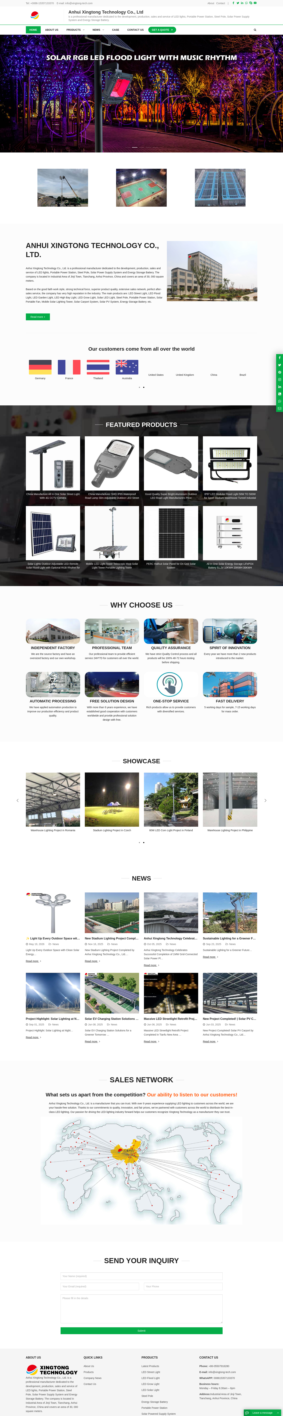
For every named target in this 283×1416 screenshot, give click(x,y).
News (141, 878)
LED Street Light (151, 1350)
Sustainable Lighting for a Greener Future (231, 938)
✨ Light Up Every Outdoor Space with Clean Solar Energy (66, 938)
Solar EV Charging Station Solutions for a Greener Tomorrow (127, 1018)
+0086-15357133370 (42, 3)
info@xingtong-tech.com (79, 3)
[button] (128, 146)
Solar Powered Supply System (159, 1392)
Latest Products (150, 1344)
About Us (89, 1344)
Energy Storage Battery (155, 1380)
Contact (220, 3)
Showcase (141, 761)
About (211, 3)
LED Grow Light (150, 1362)
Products (89, 1350)
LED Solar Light (150, 1368)
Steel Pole (147, 1374)
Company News (93, 1356)
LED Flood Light (151, 1356)
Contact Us (90, 1362)
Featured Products (141, 424)
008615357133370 (224, 1356)
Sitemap (230, 1411)
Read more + (38, 316)
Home (33, 29)
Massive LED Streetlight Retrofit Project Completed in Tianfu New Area (192, 1018)
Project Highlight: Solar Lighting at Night (54, 1018)
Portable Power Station (154, 1386)
